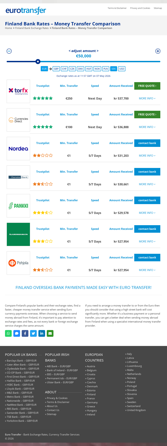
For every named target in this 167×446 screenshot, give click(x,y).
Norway (131, 378)
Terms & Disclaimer (117, 8)
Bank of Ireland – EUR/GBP (62, 370)
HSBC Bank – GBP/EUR (20, 384)
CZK (72, 68)
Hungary (92, 410)
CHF (64, 68)
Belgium (92, 370)
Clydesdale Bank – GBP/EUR (23, 368)
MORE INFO (147, 98)
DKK (80, 68)
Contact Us (53, 410)
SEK (114, 68)
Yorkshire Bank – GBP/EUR (22, 420)
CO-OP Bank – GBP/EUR (21, 372)
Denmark (92, 386)
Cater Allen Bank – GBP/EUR (23, 364)
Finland (91, 394)
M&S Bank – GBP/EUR (19, 392)
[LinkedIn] (41, 333)
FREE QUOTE (147, 86)
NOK (97, 68)
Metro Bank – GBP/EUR (20, 396)
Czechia (91, 382)
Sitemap (158, 8)
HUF (89, 68)
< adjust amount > (84, 51)
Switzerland (133, 406)
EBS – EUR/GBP (56, 374)
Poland (131, 382)
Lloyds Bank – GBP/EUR (20, 388)
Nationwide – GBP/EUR (20, 400)
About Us (52, 406)
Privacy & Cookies (57, 398)
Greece (91, 406)
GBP (56, 68)
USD (121, 68)
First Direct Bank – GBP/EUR (23, 376)
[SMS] (16, 333)
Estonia (91, 390)
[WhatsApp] (8, 333)
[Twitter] (33, 333)
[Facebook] (25, 333)
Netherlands (134, 374)
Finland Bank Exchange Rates (32, 28)
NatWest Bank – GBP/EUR (21, 404)
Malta (130, 370)
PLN (106, 68)
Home (8, 28)
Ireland (91, 414)
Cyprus (91, 378)
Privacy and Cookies (140, 8)
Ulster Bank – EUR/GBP (60, 382)
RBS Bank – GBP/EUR (19, 408)
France (91, 398)
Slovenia (132, 394)
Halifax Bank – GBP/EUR (21, 380)
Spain (130, 398)
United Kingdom (136, 410)
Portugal (132, 386)
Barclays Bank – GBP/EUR (21, 360)
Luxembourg (134, 366)
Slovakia (132, 390)
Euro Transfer (13, 434)
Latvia (130, 358)
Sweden (131, 402)
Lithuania (132, 362)
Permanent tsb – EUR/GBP (62, 378)
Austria (91, 366)
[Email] (50, 333)
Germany (92, 402)
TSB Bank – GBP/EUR (19, 416)
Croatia (91, 374)
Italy (129, 353)
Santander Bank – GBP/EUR (22, 412)
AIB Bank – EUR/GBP (59, 366)
